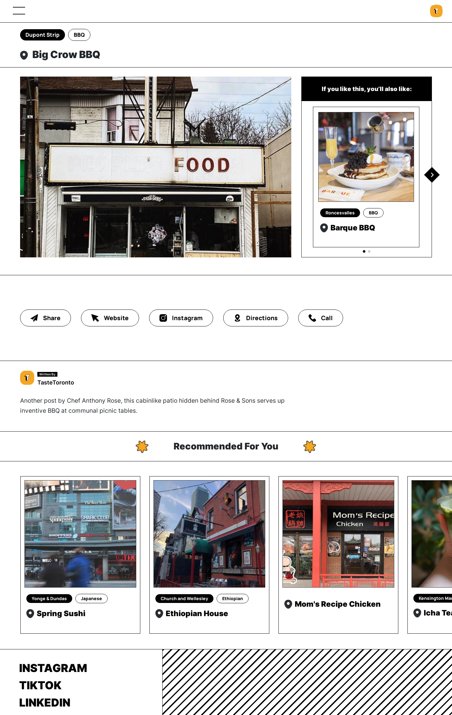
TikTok (40, 685)
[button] (432, 175)
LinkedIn (44, 702)
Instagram (53, 668)
